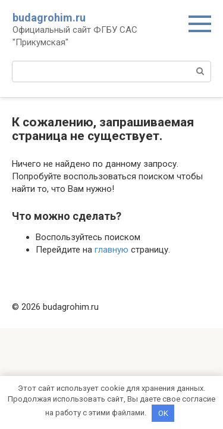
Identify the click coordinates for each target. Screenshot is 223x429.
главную (111, 249)
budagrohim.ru (49, 17)
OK (163, 413)
